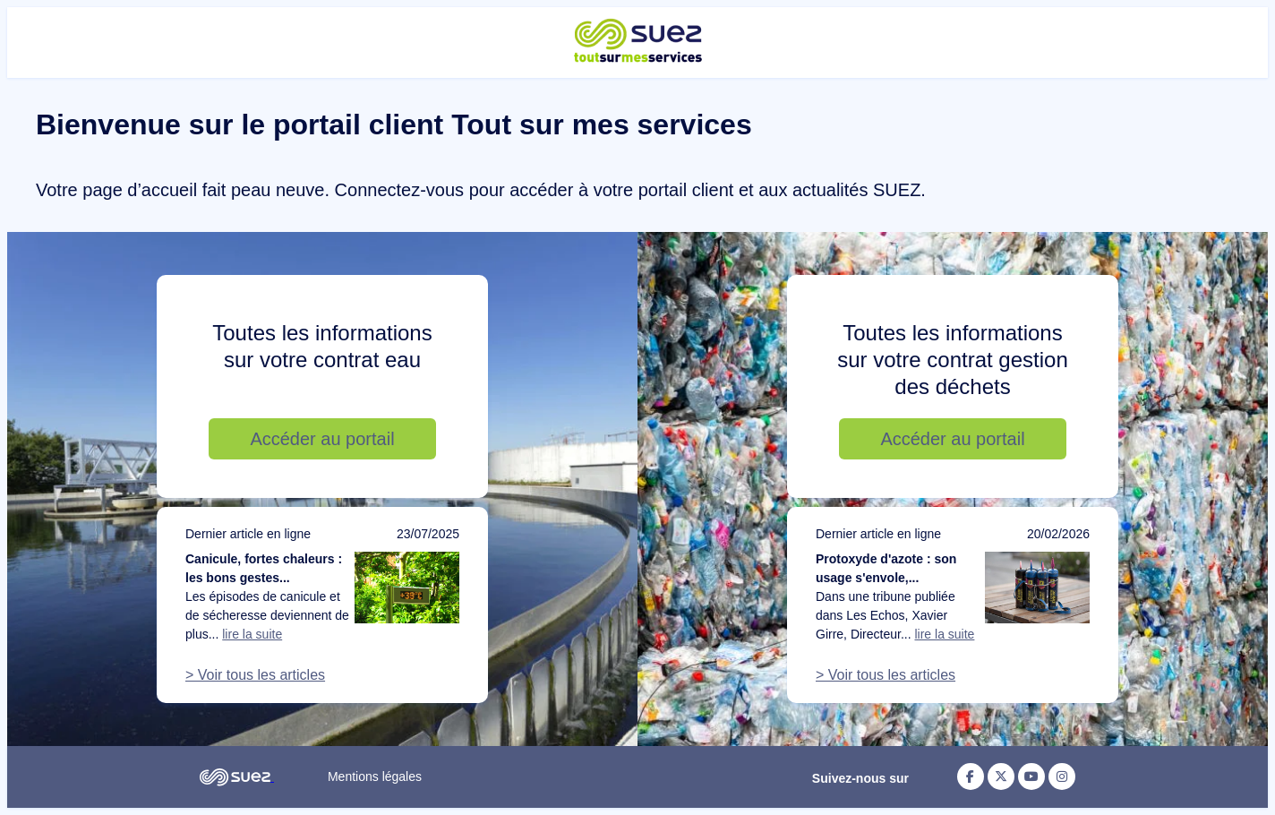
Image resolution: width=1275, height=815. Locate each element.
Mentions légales (375, 776)
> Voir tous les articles (255, 674)
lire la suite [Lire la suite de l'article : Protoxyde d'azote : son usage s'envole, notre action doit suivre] (944, 634)
